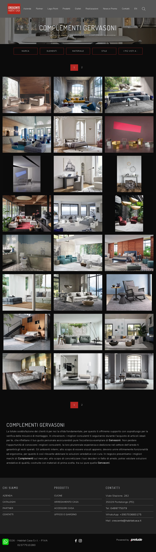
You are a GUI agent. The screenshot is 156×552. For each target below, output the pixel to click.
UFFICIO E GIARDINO (65, 514)
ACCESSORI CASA (64, 508)
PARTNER (8, 508)
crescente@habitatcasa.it (126, 520)
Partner (39, 8)
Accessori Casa (58, 35)
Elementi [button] (52, 51)
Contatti (126, 8)
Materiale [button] (78, 51)
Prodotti (66, 8)
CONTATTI (8, 514)
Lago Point (53, 8)
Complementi (78, 35)
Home (43, 35)
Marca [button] (25, 51)
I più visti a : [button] (130, 51)
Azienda (27, 8)
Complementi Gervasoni (102, 35)
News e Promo (110, 8)
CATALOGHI (9, 501)
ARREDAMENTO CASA (66, 501)
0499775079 (118, 508)
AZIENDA (8, 495)
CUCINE (58, 495)
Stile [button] (104, 51)
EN (135, 8)
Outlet (78, 8)
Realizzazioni (92, 8)
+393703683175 (131, 514)
